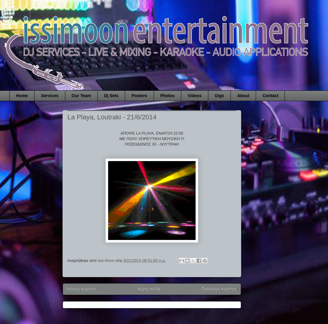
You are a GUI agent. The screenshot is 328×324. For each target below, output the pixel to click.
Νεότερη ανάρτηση (82, 289)
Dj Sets (111, 95)
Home (22, 95)
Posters (139, 95)
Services (50, 95)
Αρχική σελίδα (149, 289)
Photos (167, 95)
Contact (270, 95)
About (243, 95)
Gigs (219, 95)
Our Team (81, 95)
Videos (195, 95)
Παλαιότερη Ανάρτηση (219, 289)
